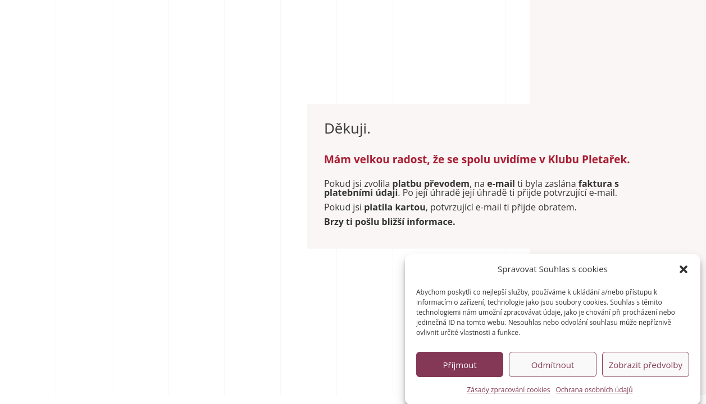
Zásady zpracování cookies (508, 392)
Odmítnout (553, 367)
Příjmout (460, 367)
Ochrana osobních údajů (594, 392)
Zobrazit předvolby (645, 367)
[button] (683, 271)
